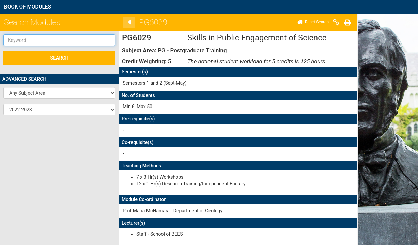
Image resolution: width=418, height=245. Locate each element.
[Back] (119, 22)
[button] (59, 93)
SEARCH (59, 58)
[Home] (304, 22)
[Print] (338, 22)
